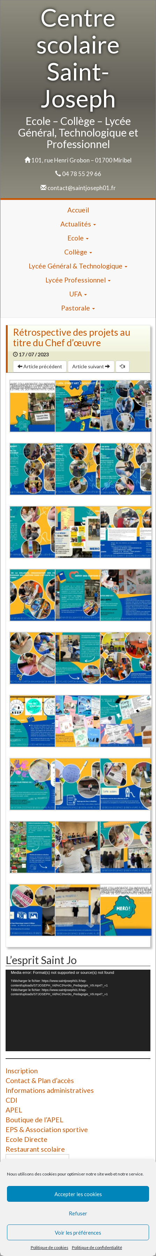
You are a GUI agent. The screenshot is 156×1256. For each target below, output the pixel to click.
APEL (14, 1110)
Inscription (22, 1071)
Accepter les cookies (78, 1194)
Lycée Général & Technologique (78, 266)
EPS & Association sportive (47, 1129)
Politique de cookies (49, 1247)
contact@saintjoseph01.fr (81, 187)
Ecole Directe (26, 1139)
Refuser (78, 1213)
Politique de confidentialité (97, 1247)
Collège (78, 252)
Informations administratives (50, 1090)
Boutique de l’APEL (35, 1120)
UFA (78, 294)
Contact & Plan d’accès (40, 1080)
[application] (78, 1010)
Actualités (78, 224)
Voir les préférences (78, 1232)
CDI (11, 1100)
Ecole (78, 238)
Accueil (78, 210)
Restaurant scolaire (35, 1149)
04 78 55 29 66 (81, 173)
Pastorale (78, 308)
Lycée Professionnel (78, 280)
